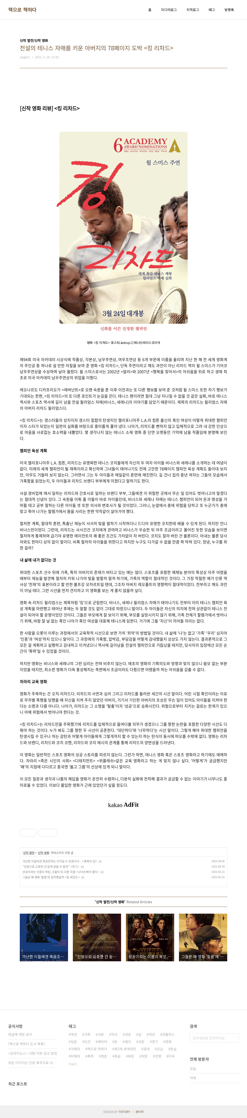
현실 (173, 1048)
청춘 (104, 1056)
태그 (212, 9)
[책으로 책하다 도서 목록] (26, 1043)
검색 (234, 1038)
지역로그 (192, 9)
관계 (146, 1048)
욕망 (131, 1056)
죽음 (117, 1056)
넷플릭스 (168, 1034)
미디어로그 (169, 9)
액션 (74, 1034)
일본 (74, 1041)
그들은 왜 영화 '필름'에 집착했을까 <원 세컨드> (51, 877)
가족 (87, 1034)
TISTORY (124, 1112)
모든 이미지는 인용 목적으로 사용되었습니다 (32, 1062)
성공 (128, 1034)
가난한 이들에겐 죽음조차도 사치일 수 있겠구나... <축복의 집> (59, 861)
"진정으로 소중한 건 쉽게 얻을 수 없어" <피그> (50, 866)
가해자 (75, 1048)
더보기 (73, 1064)
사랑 (101, 1034)
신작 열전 (28, 853)
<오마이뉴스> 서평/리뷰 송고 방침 (32, 1053)
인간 (87, 1041)
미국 (171, 1056)
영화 (168, 1041)
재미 (128, 1041)
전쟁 (158, 1056)
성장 (141, 1041)
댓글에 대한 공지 (20, 1034)
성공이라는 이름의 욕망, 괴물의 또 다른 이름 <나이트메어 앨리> (60, 872)
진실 (160, 1048)
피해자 (75, 1056)
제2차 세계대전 (125, 1048)
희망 (144, 1056)
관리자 (140, 1112)
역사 (114, 1034)
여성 (152, 1034)
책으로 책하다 (22, 9)
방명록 (229, 9)
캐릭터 (102, 1041)
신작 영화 (43, 853)
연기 (155, 1041)
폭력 (90, 1056)
